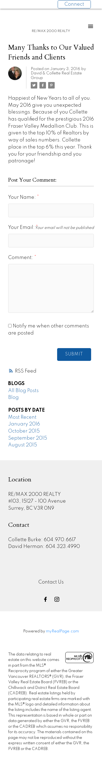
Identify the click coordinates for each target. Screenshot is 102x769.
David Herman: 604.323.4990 (44, 546)
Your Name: (22, 197)
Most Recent (22, 417)
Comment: (21, 257)
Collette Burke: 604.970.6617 (42, 539)
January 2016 (24, 424)
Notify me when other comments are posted (48, 330)
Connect (74, 4)
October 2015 (24, 431)
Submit (74, 354)
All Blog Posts (23, 390)
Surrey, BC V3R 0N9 (31, 508)
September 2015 (27, 438)
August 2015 (22, 445)
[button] (45, 599)
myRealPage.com (62, 631)
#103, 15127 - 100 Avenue (37, 501)
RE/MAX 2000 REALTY (34, 494)
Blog (13, 397)
